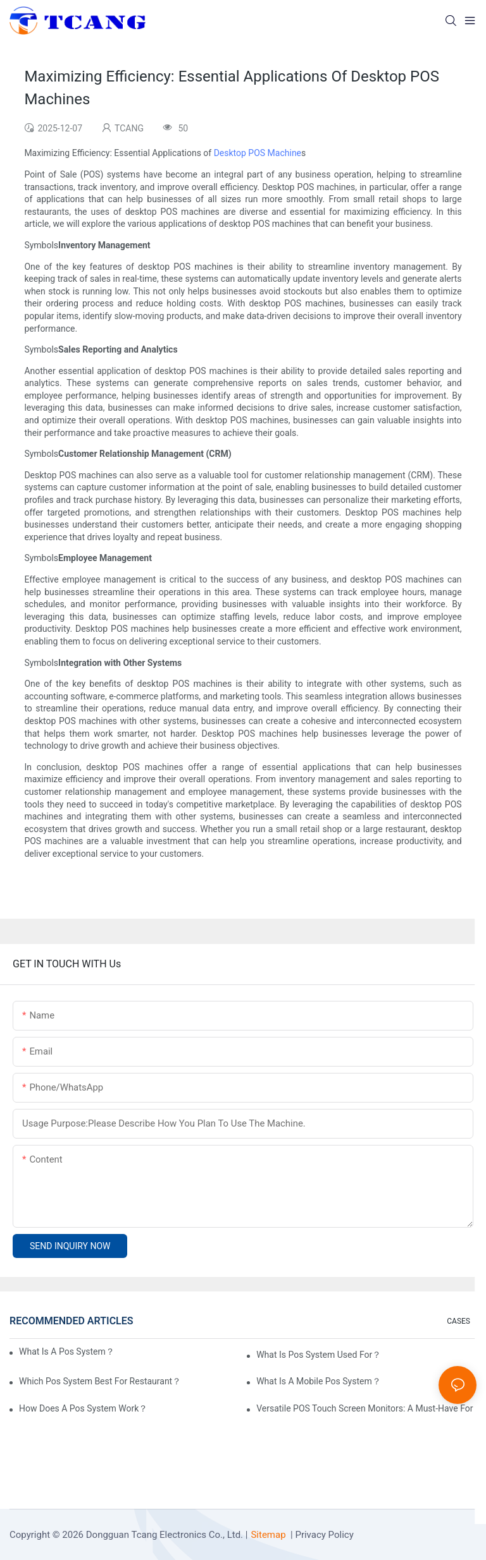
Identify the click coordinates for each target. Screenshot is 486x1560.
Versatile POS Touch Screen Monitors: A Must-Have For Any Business (366, 1408)
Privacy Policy (324, 1534)
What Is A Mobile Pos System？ (318, 1381)
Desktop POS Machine (257, 153)
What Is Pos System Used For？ (318, 1355)
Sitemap (268, 1534)
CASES (458, 1321)
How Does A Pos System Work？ (83, 1408)
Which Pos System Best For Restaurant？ (100, 1381)
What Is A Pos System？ (67, 1351)
